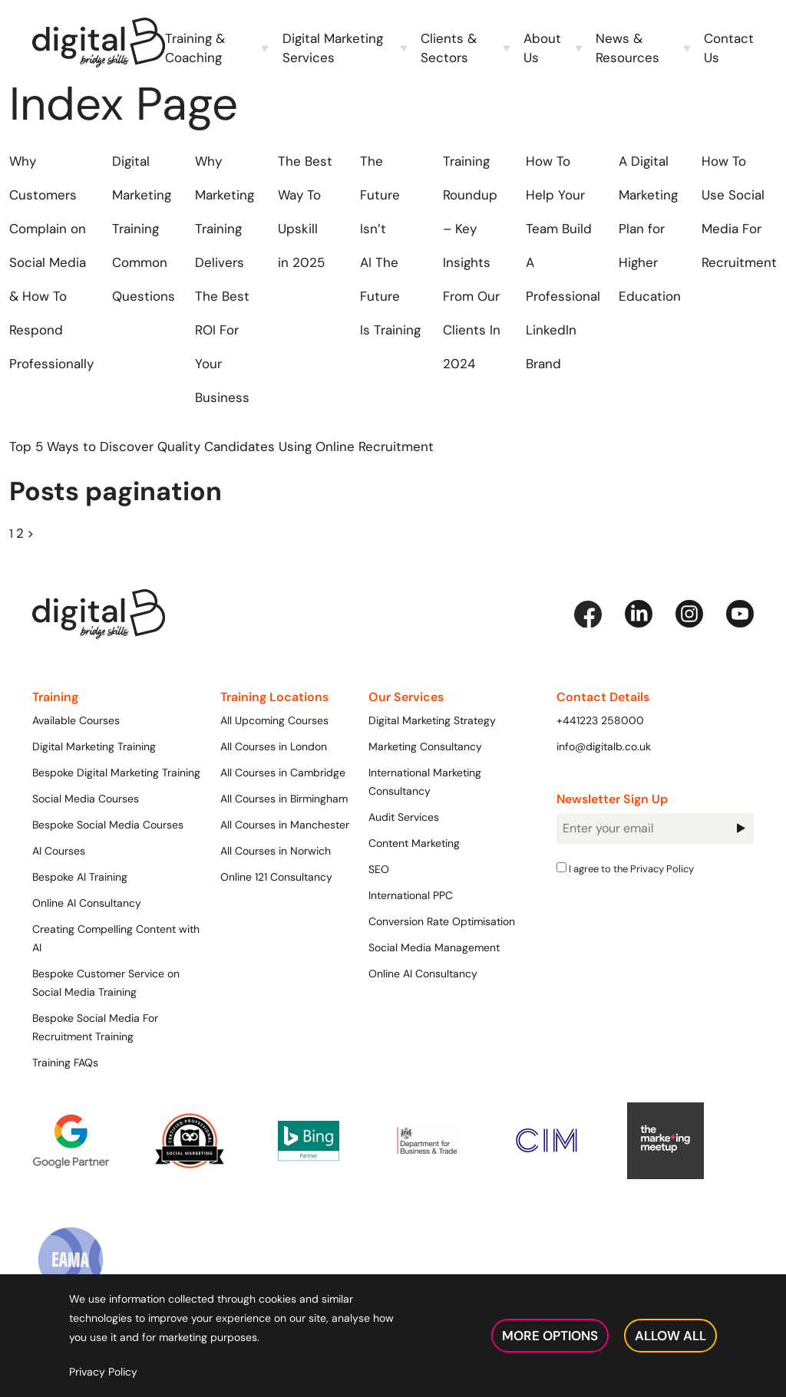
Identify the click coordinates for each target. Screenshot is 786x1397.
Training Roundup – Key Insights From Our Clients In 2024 (471, 262)
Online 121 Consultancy (276, 877)
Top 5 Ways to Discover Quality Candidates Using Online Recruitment (221, 446)
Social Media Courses (85, 799)
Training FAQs (65, 1062)
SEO (378, 869)
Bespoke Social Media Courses (107, 825)
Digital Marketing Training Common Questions (143, 228)
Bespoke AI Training (79, 877)
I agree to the (625, 868)
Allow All (670, 1335)
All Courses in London (273, 746)
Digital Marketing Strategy (432, 720)
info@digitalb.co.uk (603, 746)
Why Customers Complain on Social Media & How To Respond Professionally (51, 262)
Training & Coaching (195, 48)
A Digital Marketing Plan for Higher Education (650, 228)
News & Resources (627, 48)
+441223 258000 (600, 720)
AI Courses (58, 851)
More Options (550, 1335)
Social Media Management (434, 947)
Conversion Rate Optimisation (441, 921)
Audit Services (403, 817)
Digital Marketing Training (94, 746)
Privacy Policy (662, 868)
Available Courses (76, 720)
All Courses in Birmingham (284, 799)
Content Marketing (414, 843)
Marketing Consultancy (425, 746)
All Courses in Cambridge (282, 772)
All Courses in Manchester (284, 825)
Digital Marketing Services (332, 48)
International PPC (410, 895)
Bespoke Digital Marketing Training (116, 772)
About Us (542, 48)
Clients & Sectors (449, 48)
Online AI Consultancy (86, 903)
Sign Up (740, 828)
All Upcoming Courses (274, 720)
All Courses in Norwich (275, 851)
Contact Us (729, 48)
